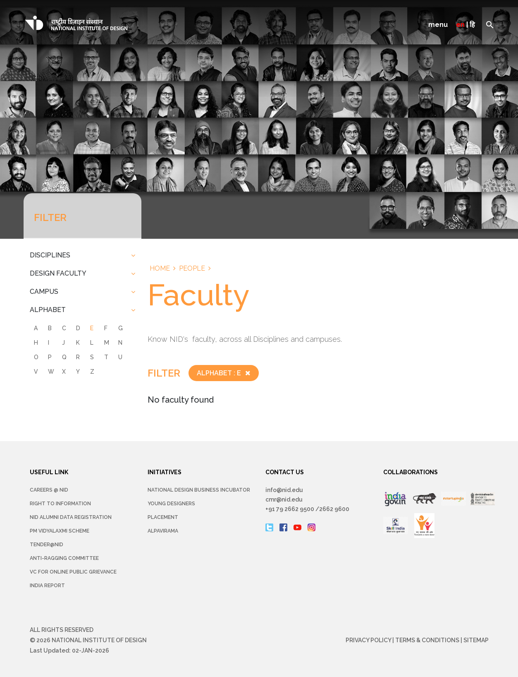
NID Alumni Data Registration (71, 517)
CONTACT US (284, 472)
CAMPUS (44, 291)
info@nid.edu (284, 490)
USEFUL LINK (49, 472)
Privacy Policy (368, 640)
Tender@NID (46, 544)
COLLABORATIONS (410, 472)
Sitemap (476, 640)
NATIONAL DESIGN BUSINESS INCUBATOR (199, 490)
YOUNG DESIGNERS (171, 504)
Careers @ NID (49, 490)
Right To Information (60, 504)
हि (472, 25)
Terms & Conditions (427, 640)
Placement (163, 517)
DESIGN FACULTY (58, 273)
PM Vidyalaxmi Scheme (59, 531)
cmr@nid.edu (284, 499)
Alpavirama (163, 531)
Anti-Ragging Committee (64, 558)
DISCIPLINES (50, 255)
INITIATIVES (164, 472)
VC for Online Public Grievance (73, 572)
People (192, 268)
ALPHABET (48, 310)
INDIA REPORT (47, 585)
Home (160, 268)
